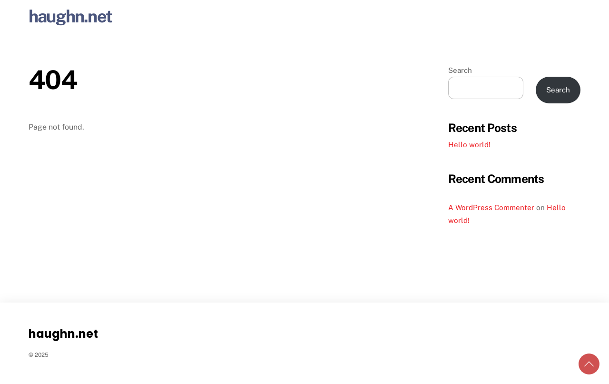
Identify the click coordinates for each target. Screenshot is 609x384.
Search (460, 70)
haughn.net (70, 16)
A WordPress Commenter (491, 207)
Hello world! (469, 145)
